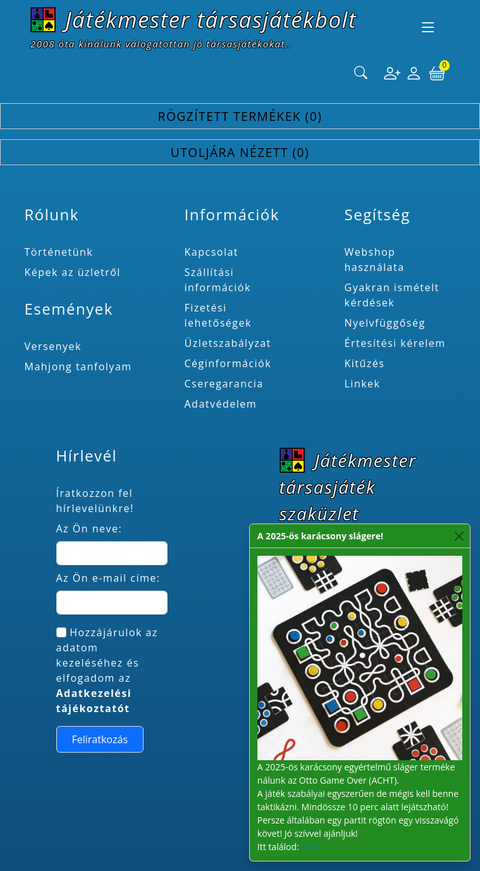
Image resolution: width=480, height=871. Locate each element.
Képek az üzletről (73, 272)
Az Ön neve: (89, 529)
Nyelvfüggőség (385, 323)
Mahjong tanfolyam (78, 366)
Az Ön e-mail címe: (108, 578)
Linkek (363, 384)
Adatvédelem (221, 404)
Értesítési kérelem (395, 343)
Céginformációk (228, 363)
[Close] (459, 535)
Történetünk (59, 252)
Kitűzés (365, 363)
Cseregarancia (224, 384)
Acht (310, 847)
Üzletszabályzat (228, 343)
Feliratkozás (100, 739)
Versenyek (53, 346)
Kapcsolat (212, 252)
